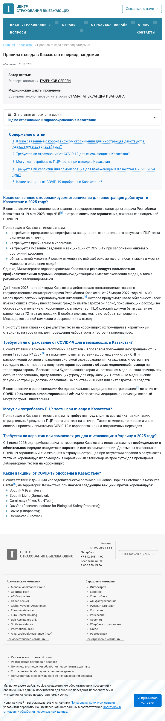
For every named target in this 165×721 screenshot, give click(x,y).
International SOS (22, 629)
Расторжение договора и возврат (34, 661)
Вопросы (18, 33)
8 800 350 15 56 (91, 565)
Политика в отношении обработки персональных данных (50, 666)
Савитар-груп (20, 591)
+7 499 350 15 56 (100, 547)
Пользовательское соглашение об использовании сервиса (51, 675)
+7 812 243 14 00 (92, 556)
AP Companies (20, 596)
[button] (30, 25)
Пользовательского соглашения (94, 702)
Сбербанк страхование (105, 624)
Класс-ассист (20, 601)
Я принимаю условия (147, 700)
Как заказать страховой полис (32, 657)
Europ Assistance (22, 610)
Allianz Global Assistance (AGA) (31, 633)
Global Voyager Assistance (28, 605)
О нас (144, 25)
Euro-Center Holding (24, 615)
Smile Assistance (22, 624)
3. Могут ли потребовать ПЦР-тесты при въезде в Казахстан (61, 162)
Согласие (96, 610)
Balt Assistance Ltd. (24, 619)
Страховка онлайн (109, 25)
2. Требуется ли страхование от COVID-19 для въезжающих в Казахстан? (71, 154)
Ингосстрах (98, 587)
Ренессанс (97, 615)
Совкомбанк (98, 596)
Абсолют (96, 619)
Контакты (146, 33)
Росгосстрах (98, 633)
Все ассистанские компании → (28, 639)
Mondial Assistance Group (28, 587)
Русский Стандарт (102, 605)
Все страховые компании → (105, 639)
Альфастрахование (103, 601)
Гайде (94, 629)
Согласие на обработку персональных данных (43, 671)
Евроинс (96, 591)
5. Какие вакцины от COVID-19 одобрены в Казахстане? (57, 182)
